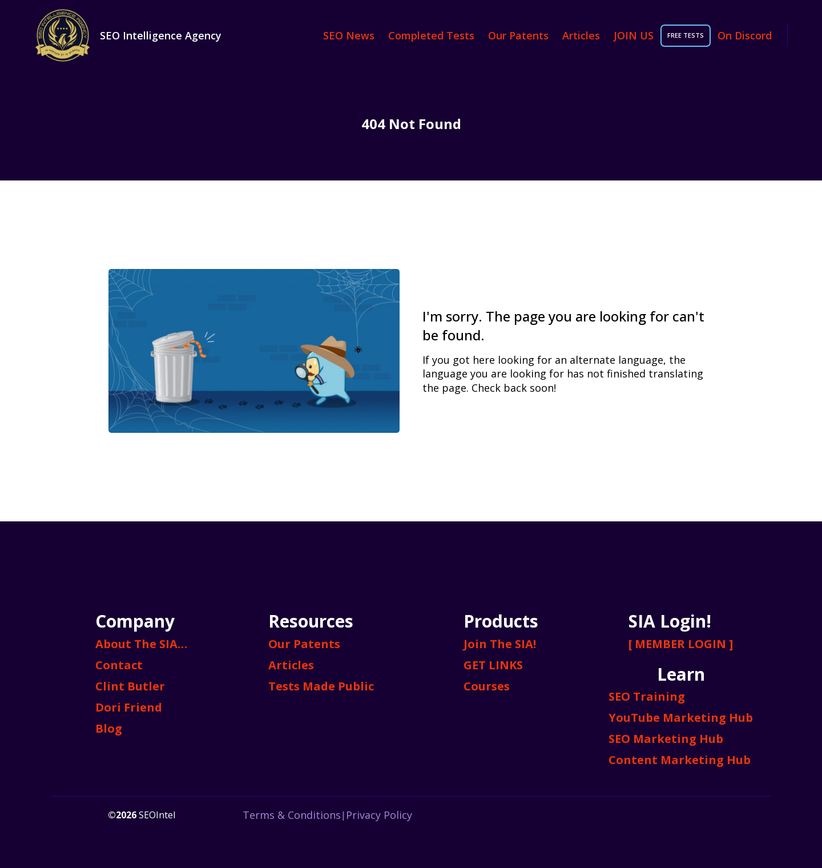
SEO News (348, 35)
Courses (487, 686)
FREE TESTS (685, 35)
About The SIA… (141, 644)
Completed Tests (431, 35)
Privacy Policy (379, 815)
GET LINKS (493, 665)
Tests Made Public (321, 686)
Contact (119, 665)
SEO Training (647, 696)
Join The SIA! (500, 644)
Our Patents (518, 35)
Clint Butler (130, 686)
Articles (581, 35)
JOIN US (634, 35)
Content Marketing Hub (680, 759)
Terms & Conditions (292, 815)
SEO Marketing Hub (666, 738)
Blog (108, 728)
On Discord (745, 35)
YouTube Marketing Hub (681, 717)
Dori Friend (128, 707)
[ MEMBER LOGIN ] (680, 644)
